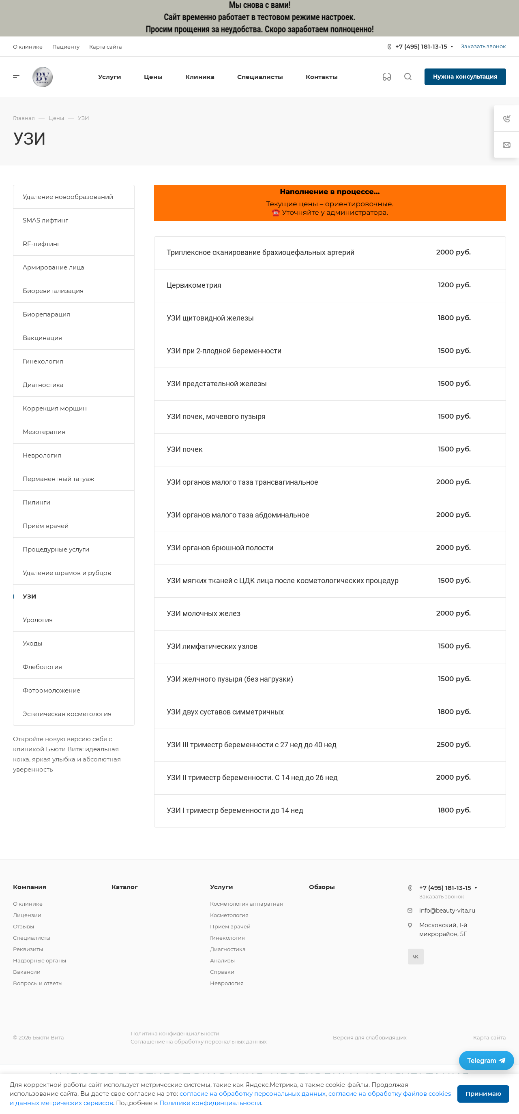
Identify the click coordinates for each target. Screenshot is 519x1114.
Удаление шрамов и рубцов (67, 573)
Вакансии (27, 972)
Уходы (33, 643)
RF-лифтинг (41, 244)
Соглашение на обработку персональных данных (199, 1041)
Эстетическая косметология (67, 714)
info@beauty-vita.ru (447, 910)
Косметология (229, 915)
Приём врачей (46, 526)
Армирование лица (53, 267)
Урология (38, 620)
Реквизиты (28, 949)
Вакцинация (42, 338)
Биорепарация (46, 314)
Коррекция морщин (55, 408)
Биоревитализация (53, 291)
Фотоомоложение (51, 690)
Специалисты (31, 937)
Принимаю (483, 1093)
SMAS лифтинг (45, 220)
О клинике (28, 903)
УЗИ (29, 596)
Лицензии (27, 915)
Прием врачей (230, 926)
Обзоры (322, 887)
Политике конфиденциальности (210, 1103)
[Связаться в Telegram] (486, 1060)
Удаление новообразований (68, 197)
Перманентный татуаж (58, 479)
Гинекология (43, 361)
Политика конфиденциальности (175, 1033)
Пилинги (36, 502)
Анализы (222, 960)
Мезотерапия (44, 432)
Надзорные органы (39, 960)
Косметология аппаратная (246, 903)
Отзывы (23, 926)
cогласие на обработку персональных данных (253, 1093)
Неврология (42, 455)
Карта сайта (489, 1037)
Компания (29, 887)
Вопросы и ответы (37, 983)
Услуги (221, 887)
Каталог (125, 887)
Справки (222, 972)
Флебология (42, 667)
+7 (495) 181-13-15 (421, 46)
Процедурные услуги (56, 549)
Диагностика (43, 385)
